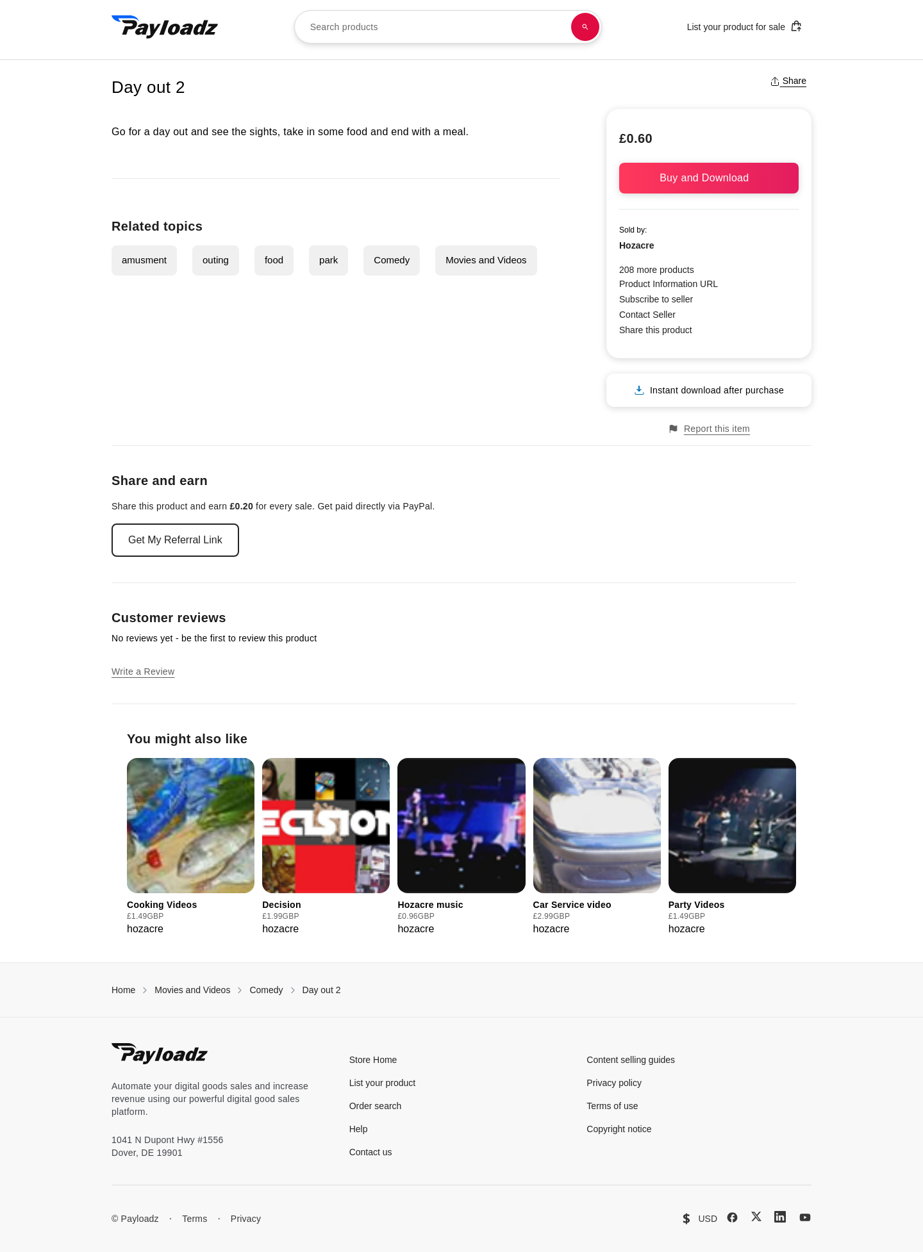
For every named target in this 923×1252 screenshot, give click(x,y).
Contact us (370, 1152)
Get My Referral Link (175, 539)
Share (788, 81)
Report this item (709, 429)
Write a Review (143, 671)
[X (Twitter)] (756, 1216)
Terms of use (612, 1106)
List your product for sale (744, 26)
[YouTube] (805, 1217)
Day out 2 (322, 990)
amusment (144, 259)
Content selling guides (630, 1060)
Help (358, 1129)
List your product (382, 1083)
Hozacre (636, 245)
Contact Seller (647, 314)
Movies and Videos (485, 259)
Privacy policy (614, 1083)
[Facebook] (732, 1217)
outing (216, 259)
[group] (190, 847)
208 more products (656, 270)
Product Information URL (668, 284)
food (274, 259)
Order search (375, 1106)
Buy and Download (709, 177)
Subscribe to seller (656, 299)
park (328, 259)
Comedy (392, 259)
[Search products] (585, 27)
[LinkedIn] (780, 1217)
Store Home (373, 1060)
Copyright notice (618, 1129)
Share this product (655, 330)
